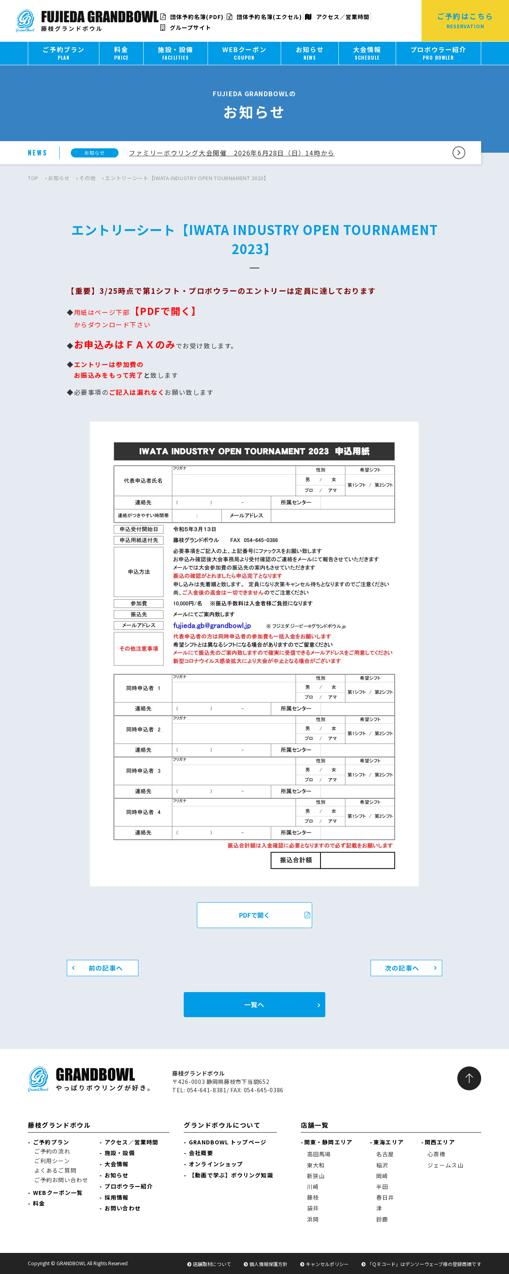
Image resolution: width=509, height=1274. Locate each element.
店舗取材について (212, 1263)
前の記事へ (106, 968)
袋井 (313, 1208)
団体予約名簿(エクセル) (264, 17)
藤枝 (313, 1197)
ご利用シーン (52, 1161)
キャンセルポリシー (327, 1263)
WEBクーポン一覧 (58, 1192)
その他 (87, 178)
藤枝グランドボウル (59, 1125)
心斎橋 (436, 1154)
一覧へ (254, 1004)
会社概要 (201, 1153)
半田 (382, 1186)
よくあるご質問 (55, 1170)
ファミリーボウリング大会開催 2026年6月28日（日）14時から (232, 152)
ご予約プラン (51, 1142)
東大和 (316, 1165)
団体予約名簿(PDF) (191, 17)
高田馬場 (319, 1154)
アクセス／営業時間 (337, 17)
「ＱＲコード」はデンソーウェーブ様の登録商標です (424, 1263)
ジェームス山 (445, 1165)
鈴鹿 (382, 1219)
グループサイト (186, 27)
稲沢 (382, 1165)
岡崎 (382, 1176)
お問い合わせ (123, 1208)
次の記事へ (402, 968)
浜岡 (313, 1219)
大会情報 (116, 1164)
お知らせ (59, 178)
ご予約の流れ (52, 1151)
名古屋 (385, 1154)
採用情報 (116, 1197)
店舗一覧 (314, 1125)
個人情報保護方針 (268, 1263)
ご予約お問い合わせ (61, 1180)
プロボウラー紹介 (129, 1186)
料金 (39, 1203)
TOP (33, 178)
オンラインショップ (216, 1164)
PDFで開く (274, 915)
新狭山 (316, 1176)
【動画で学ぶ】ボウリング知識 (231, 1175)
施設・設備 (120, 1153)
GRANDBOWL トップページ (227, 1142)
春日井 (385, 1197)
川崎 (313, 1186)
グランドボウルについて (222, 1125)
